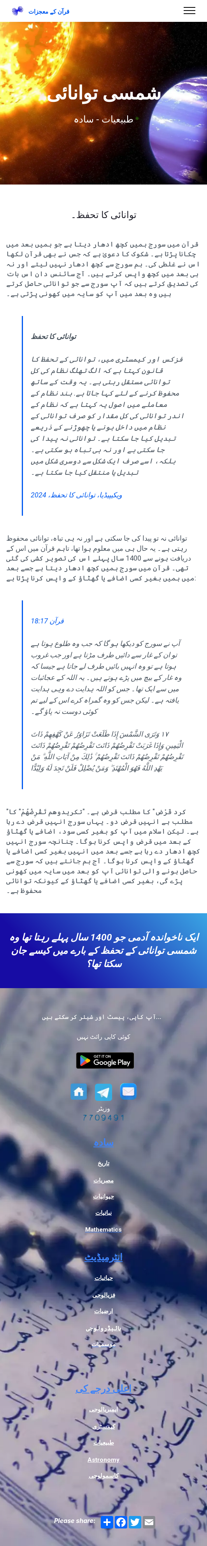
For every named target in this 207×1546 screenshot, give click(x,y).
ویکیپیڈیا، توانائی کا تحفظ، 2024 (76, 495)
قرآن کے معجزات (48, 11)
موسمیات (103, 1344)
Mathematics (103, 1229)
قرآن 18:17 (47, 621)
